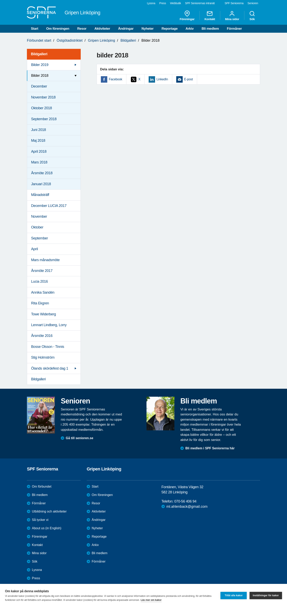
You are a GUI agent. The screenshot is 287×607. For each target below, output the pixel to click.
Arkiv (190, 28)
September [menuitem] (39, 238)
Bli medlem (210, 28)
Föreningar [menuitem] (187, 16)
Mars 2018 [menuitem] (39, 162)
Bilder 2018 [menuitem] (39, 76)
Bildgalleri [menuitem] (39, 54)
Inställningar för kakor (266, 595)
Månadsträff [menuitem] (40, 195)
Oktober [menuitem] (37, 227)
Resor (81, 28)
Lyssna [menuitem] (151, 3)
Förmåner (234, 28)
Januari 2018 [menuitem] (41, 184)
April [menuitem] (34, 249)
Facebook (115, 79)
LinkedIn (162, 79)
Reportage (170, 28)
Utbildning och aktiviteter (49, 511)
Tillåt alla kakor (234, 595)
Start (34, 28)
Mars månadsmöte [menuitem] (45, 260)
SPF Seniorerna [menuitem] (234, 3)
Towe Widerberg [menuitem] (43, 314)
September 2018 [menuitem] (44, 119)
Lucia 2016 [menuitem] (39, 281)
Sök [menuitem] (252, 16)
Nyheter (148, 28)
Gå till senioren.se (79, 438)
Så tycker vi (40, 519)
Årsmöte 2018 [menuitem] (41, 173)
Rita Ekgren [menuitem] (40, 303)
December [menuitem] (39, 86)
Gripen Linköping (101, 40)
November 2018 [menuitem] (43, 97)
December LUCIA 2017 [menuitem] (49, 206)
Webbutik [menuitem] (175, 3)
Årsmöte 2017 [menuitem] (41, 271)
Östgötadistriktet (70, 40)
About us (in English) (46, 528)
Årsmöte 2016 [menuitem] (41, 336)
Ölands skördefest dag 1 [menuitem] (49, 368)
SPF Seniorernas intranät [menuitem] (200, 3)
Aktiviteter (102, 28)
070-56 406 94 (185, 501)
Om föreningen (57, 28)
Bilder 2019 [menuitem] (39, 65)
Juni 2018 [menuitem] (38, 130)
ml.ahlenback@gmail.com (186, 507)
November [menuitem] (39, 216)
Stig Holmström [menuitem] (42, 357)
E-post (188, 79)
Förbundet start (39, 40)
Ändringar (126, 28)
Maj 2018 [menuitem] (38, 141)
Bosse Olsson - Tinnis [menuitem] (47, 347)
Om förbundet (41, 486)
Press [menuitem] (162, 3)
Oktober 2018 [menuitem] (41, 108)
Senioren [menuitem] (253, 3)
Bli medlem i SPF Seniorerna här (210, 448)
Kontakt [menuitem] (209, 16)
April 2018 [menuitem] (38, 151)
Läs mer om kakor (151, 599)
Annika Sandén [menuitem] (42, 292)
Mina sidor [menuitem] (232, 16)
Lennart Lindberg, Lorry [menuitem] (49, 325)
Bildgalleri (128, 40)
